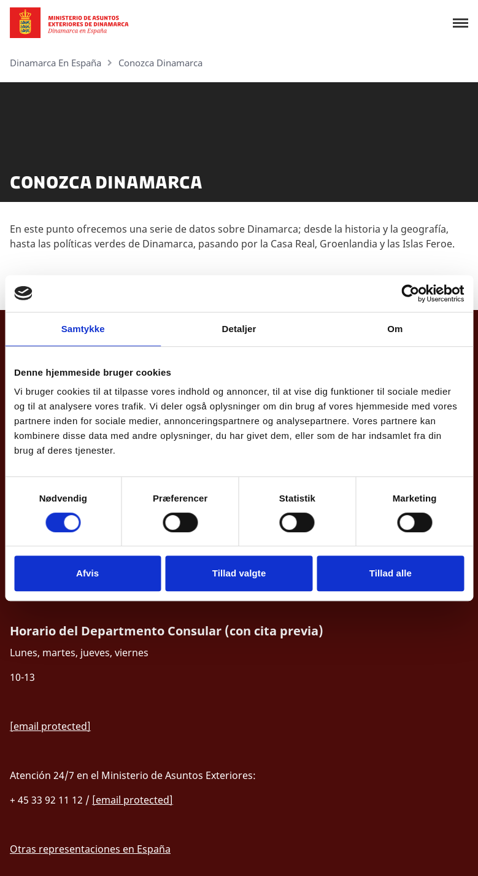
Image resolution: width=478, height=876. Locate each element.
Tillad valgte (239, 573)
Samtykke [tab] (83, 329)
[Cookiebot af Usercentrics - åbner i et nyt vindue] (410, 293)
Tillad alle (390, 573)
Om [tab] (395, 329)
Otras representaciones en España (90, 849)
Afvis (87, 573)
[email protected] (50, 726)
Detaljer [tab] (239, 329)
